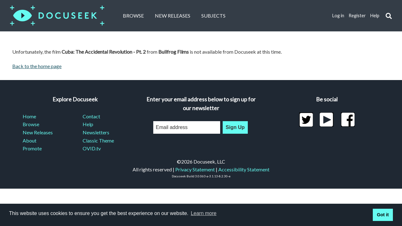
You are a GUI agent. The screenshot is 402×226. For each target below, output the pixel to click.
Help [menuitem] (88, 124)
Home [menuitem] (29, 116)
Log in (338, 15)
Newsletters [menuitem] (96, 132)
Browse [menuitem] (31, 124)
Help (374, 15)
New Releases (172, 16)
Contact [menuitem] (91, 116)
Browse (133, 16)
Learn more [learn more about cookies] (203, 213)
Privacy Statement (195, 169)
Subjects (213, 16)
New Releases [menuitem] (38, 132)
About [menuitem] (29, 140)
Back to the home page (37, 66)
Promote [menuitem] (32, 148)
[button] (389, 16)
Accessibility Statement (243, 169)
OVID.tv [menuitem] (92, 148)
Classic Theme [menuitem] (98, 140)
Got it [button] (383, 214)
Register (357, 15)
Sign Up (235, 127)
